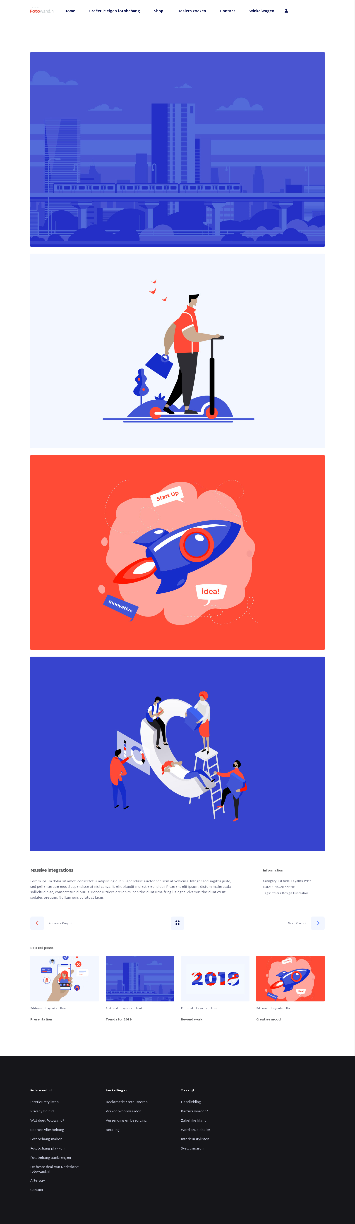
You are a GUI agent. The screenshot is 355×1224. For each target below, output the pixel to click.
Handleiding (191, 1102)
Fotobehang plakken (47, 1149)
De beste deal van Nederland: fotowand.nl (54, 1169)
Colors (276, 893)
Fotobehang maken (46, 1139)
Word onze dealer (195, 1130)
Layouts (297, 881)
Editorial (284, 881)
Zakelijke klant (193, 1121)
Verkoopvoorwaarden (123, 1111)
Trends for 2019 (119, 1019)
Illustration (301, 893)
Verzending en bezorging (126, 1121)
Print (307, 881)
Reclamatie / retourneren (127, 1102)
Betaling (113, 1130)
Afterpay (37, 1181)
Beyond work (191, 1019)
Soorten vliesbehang (47, 1130)
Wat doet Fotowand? (47, 1121)
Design (287, 893)
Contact (36, 1190)
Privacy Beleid (42, 1111)
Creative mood (268, 1019)
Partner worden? (194, 1111)
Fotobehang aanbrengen (50, 1158)
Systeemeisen (192, 1149)
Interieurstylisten (44, 1102)
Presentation (41, 1019)
